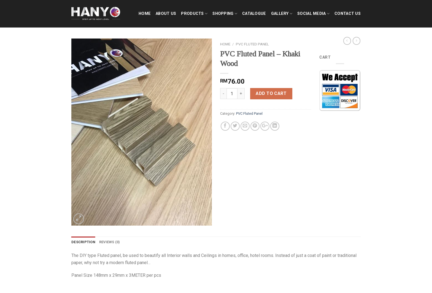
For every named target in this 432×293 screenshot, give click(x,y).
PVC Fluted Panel (252, 44)
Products (194, 13)
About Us (166, 13)
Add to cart (271, 93)
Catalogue (254, 13)
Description (83, 242)
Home (145, 13)
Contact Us (347, 13)
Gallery (282, 13)
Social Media (313, 13)
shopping (224, 13)
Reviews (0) (109, 242)
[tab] (83, 242)
